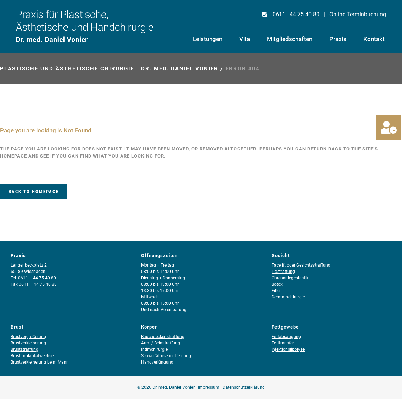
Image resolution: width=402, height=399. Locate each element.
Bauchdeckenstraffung (162, 336)
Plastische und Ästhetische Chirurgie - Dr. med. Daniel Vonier (109, 68)
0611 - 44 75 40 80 (290, 14)
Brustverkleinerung (28, 343)
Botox (277, 284)
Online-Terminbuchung (357, 14)
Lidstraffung (283, 271)
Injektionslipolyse (288, 349)
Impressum (208, 387)
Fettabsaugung (286, 336)
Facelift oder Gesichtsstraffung (301, 265)
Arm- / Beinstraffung (160, 343)
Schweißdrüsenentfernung (166, 355)
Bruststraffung (24, 349)
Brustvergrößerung (28, 336)
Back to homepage (34, 191)
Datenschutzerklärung (244, 387)
